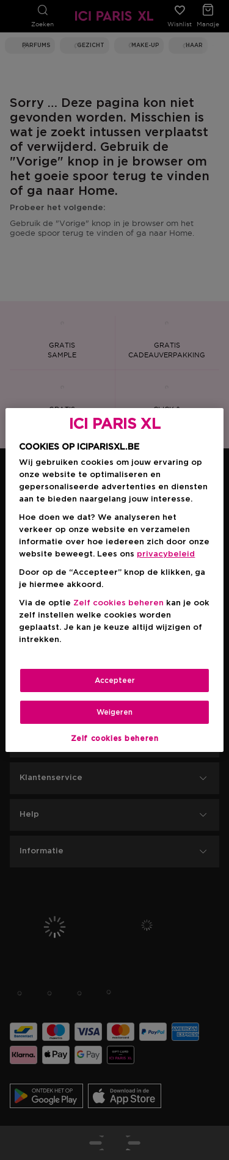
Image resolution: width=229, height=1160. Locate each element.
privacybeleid (166, 554)
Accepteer (115, 680)
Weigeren (114, 712)
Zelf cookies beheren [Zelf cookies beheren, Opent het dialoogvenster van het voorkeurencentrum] (115, 738)
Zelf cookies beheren (118, 603)
